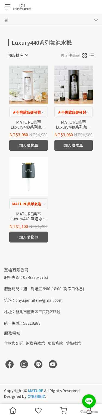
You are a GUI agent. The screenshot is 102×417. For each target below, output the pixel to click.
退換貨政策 (35, 343)
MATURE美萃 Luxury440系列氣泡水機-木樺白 (28, 124)
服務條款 (55, 343)
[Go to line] (89, 401)
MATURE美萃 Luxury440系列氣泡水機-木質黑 (73, 124)
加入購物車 (28, 145)
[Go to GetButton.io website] (89, 411)
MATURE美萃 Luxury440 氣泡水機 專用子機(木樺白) (28, 216)
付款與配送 (13, 343)
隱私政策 (73, 343)
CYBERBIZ (36, 396)
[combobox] (18, 55)
